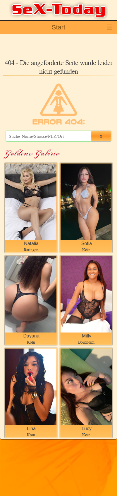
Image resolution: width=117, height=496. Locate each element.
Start (58, 27)
